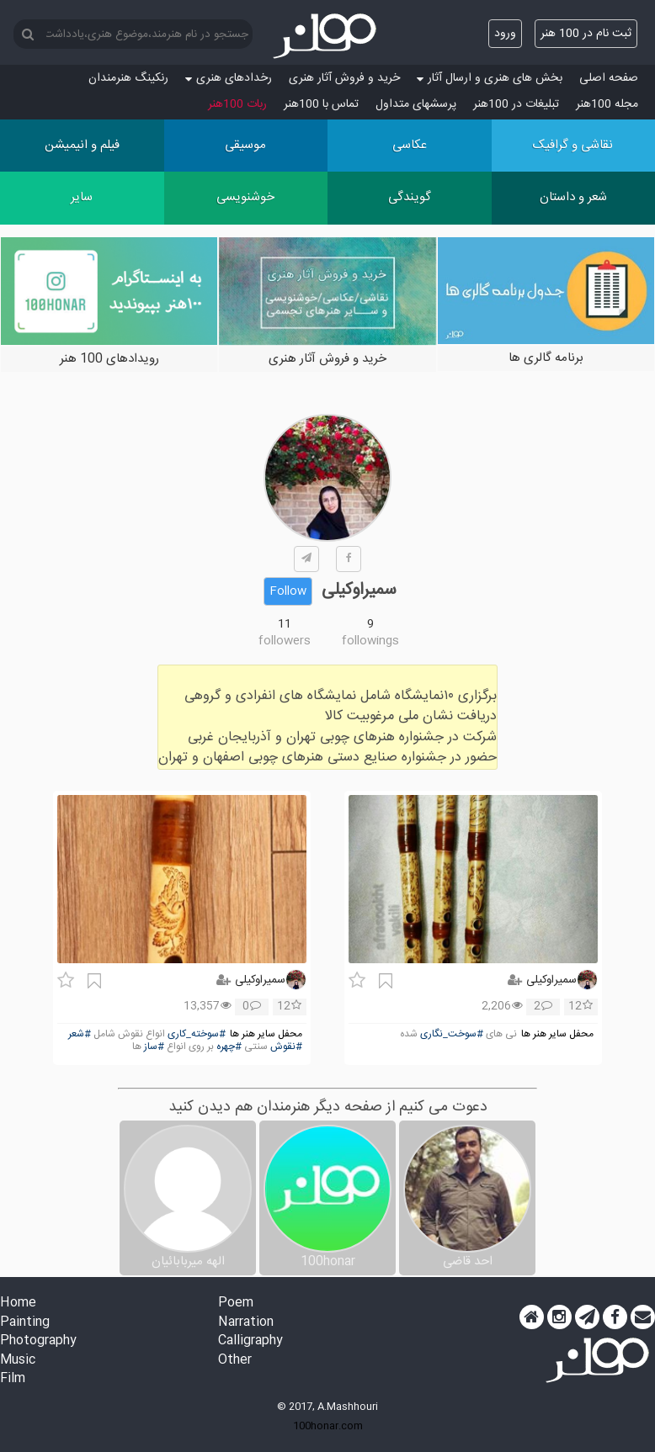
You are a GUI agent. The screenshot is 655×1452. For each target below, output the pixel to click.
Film (12, 1379)
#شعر (79, 1034)
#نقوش (286, 1047)
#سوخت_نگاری (451, 1034)
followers (284, 641)
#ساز (154, 1047)
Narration (246, 1323)
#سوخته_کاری (197, 1034)
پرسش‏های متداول (415, 104)
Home (18, 1303)
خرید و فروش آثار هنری (344, 78)
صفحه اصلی (608, 78)
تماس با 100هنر (321, 104)
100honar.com (328, 1425)
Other (235, 1360)
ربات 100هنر (237, 104)
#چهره (229, 1047)
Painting (25, 1323)
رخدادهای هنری (228, 78)
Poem (235, 1303)
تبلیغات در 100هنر (516, 104)
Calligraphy (250, 1341)
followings (370, 641)
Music (17, 1360)
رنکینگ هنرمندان (128, 78)
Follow (287, 591)
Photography (38, 1341)
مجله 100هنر (607, 104)
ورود (505, 34)
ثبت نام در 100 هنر (586, 34)
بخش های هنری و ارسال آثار (489, 78)
